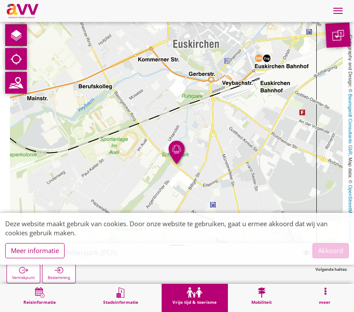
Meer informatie (35, 250)
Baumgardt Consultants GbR (350, 124)
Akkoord (330, 250)
